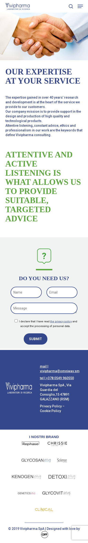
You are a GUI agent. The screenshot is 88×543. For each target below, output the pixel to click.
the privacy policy (61, 321)
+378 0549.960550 (60, 378)
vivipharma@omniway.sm (60, 371)
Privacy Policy (51, 406)
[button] (80, 6)
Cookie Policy (50, 411)
